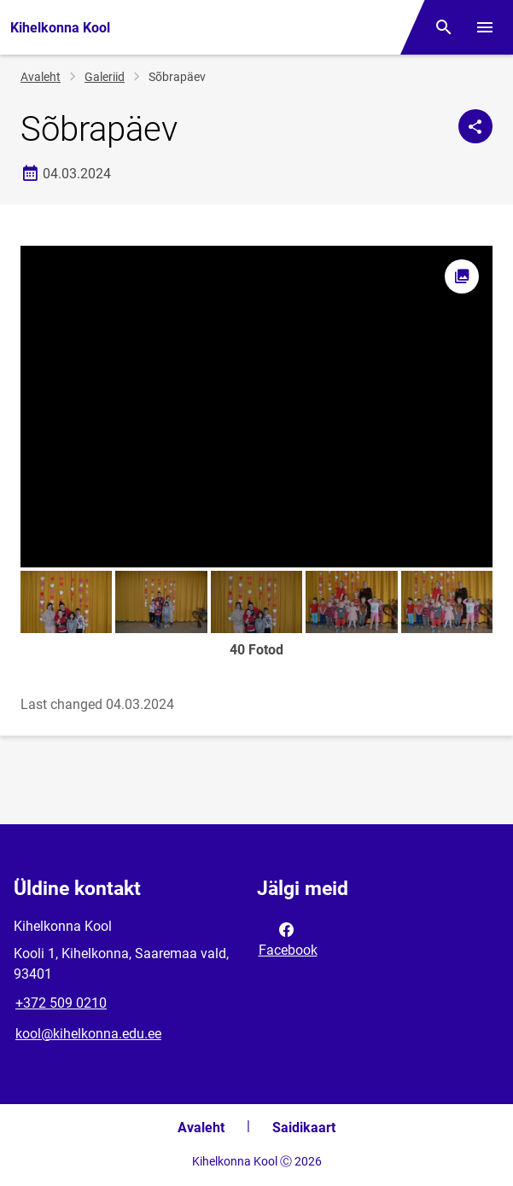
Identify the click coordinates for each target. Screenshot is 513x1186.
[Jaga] (475, 126)
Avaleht (40, 77)
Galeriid (105, 77)
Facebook (288, 938)
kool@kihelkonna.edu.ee (88, 1034)
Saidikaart (303, 1127)
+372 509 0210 (61, 1003)
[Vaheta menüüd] (485, 27)
